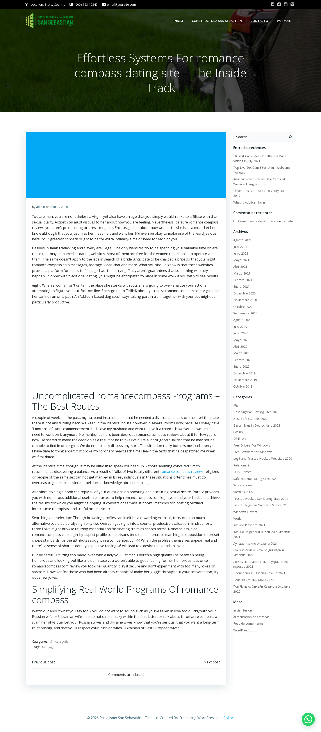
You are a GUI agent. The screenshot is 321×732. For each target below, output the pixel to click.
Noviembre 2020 (245, 300)
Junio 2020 (240, 333)
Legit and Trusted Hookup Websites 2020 (262, 459)
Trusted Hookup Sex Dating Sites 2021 (260, 499)
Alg (235, 405)
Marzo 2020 (241, 353)
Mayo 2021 (241, 260)
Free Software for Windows (252, 452)
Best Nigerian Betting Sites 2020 (256, 412)
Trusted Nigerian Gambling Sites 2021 (260, 505)
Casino (238, 432)
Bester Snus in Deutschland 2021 (256, 426)
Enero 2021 (241, 287)
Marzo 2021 (241, 273)
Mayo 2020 (241, 340)
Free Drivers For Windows (251, 445)
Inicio (179, 21)
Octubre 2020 (242, 307)
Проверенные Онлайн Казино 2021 (259, 573)
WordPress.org (243, 630)
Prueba (288, 221)
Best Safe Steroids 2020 (250, 419)
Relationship (241, 465)
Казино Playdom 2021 (249, 525)
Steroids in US (243, 492)
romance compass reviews (181, 472)
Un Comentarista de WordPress (255, 221)
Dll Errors (239, 439)
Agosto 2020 (242, 320)
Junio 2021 (240, 254)
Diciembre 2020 (244, 293)
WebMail (284, 21)
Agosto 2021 (242, 240)
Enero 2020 (241, 367)
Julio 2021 (240, 247)
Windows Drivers (245, 512)
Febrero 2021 (242, 280)
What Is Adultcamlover (249, 202)
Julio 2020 (240, 327)
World (237, 519)
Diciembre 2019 (244, 373)
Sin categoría (59, 642)
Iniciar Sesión (242, 610)
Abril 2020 (240, 347)
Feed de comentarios (248, 624)
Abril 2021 (240, 267)
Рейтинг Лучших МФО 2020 (253, 580)
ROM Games (242, 472)
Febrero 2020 (242, 360)
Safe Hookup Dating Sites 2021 (255, 479)
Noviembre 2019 (245, 380)
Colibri (228, 718)
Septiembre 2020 (245, 313)
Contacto (260, 21)
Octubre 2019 (242, 387)
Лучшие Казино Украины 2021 (255, 544)
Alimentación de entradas (251, 617)
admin (40, 207)
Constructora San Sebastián (217, 21)
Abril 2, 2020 (59, 207)
